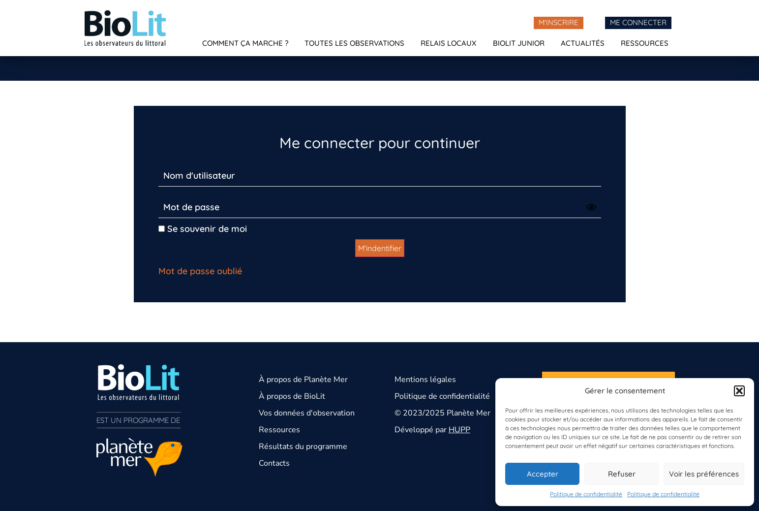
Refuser (622, 474)
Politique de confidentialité (586, 494)
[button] (739, 391)
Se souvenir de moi (202, 228)
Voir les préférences (704, 474)
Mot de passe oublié (200, 271)
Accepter (542, 474)
